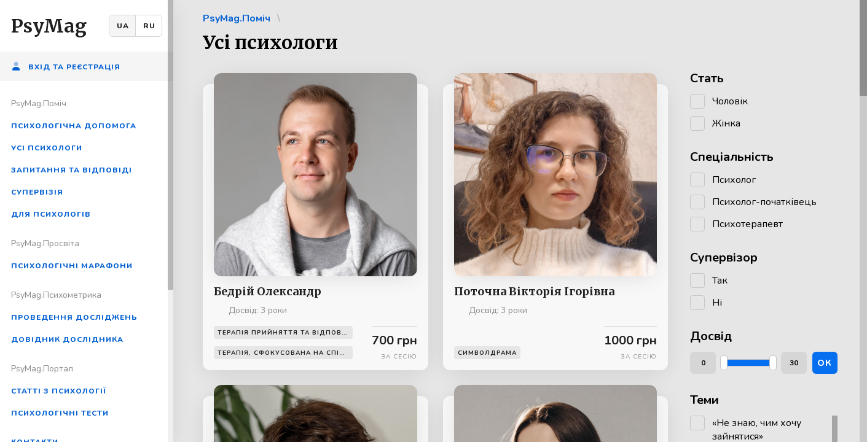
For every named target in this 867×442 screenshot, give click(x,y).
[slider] (724, 362)
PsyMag (49, 26)
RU (149, 26)
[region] (86, 221)
